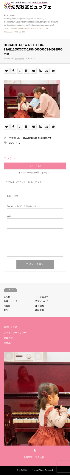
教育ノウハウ (42, 301)
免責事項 (8, 337)
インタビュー (42, 296)
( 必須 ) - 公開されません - (23, 206)
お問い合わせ (10, 327)
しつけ (7, 296)
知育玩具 (39, 305)
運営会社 (8, 343)
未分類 (7, 305)
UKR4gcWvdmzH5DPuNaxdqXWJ (34, 138)
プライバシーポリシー (15, 332)
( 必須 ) (13, 196)
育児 (6, 310)
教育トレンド (10, 301)
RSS (35, 450)
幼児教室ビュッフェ (27, 470)
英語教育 (39, 310)
